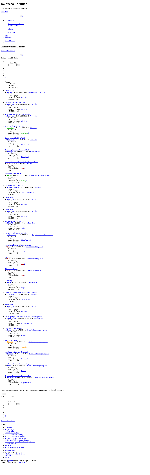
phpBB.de (22, 462)
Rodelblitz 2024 (9, 90)
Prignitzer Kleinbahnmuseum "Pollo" (16, 233)
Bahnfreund (11, 104)
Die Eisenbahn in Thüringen (36, 92)
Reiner (9, 330)
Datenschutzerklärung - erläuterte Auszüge (18, 245)
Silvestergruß (9, 197)
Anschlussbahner (12, 318)
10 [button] (5, 77)
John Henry (10, 128)
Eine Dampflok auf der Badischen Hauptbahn (19, 364)
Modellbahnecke (35, 151)
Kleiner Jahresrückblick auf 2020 (15, 138)
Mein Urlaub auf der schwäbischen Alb (17, 352)
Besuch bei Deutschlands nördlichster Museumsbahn (21, 292)
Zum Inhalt (4, 12)
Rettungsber (11, 151)
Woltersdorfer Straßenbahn (13, 174)
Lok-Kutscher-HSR (13, 187)
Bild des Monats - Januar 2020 (14, 185)
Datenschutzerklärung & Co (34, 247)
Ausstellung (8, 281)
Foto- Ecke (33, 104)
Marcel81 (10, 342)
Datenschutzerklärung (11, 269)
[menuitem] (16, 24)
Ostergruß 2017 (9, 304)
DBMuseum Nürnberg (11, 340)
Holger (9, 282)
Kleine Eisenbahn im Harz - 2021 (15, 126)
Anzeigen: (11, 390)
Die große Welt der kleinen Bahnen (38, 175)
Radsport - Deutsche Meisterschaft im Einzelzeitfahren (21, 162)
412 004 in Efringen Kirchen (13, 328)
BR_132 (9, 92)
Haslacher (10, 354)
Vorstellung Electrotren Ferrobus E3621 (17, 150)
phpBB (10, 460)
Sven (8, 163)
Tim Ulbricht (11, 294)
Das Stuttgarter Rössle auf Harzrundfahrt (17, 114)
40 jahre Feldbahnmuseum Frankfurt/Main (18, 376)
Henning (10, 175)
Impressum (8, 257)
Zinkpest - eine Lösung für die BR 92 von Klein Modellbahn (23, 316)
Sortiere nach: (34, 390)
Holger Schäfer (12, 377)
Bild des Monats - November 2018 (15, 221)
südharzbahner (11, 235)
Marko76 (10, 223)
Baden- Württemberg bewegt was (37, 330)
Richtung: (56, 390)
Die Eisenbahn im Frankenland (38, 342)
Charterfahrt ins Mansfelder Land (15, 102)
